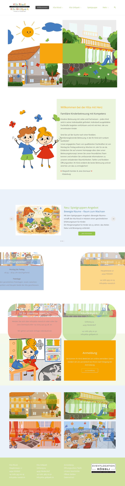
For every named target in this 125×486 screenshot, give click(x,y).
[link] (35, 111)
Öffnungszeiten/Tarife (73, 468)
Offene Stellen (70, 474)
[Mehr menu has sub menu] (106, 7)
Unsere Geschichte (72, 471)
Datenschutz (69, 477)
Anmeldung (69, 465)
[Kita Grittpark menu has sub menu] (75, 7)
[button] (114, 7)
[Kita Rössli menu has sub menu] (58, 7)
